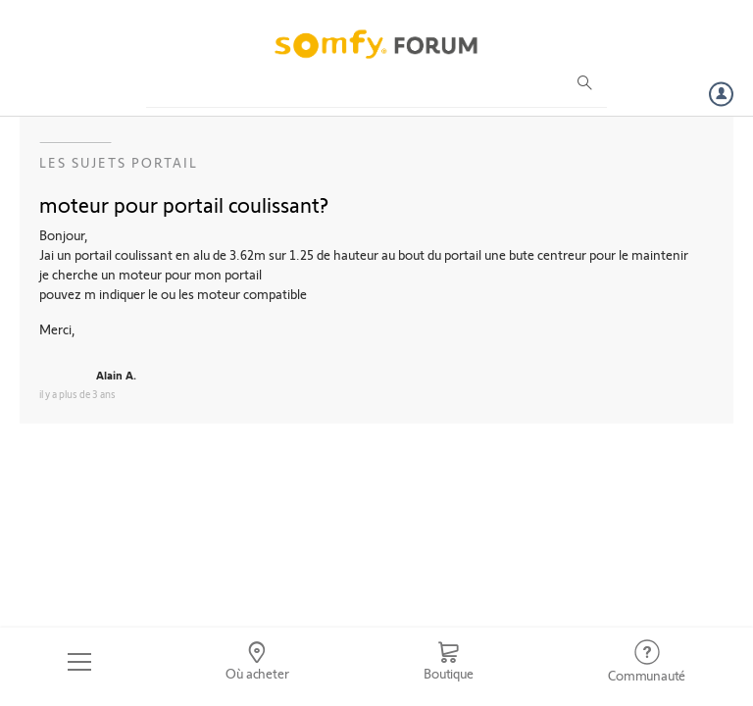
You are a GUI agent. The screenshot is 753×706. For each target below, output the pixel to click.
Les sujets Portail (118, 162)
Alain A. (116, 374)
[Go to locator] (258, 662)
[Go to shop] (448, 662)
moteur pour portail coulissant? (183, 204)
